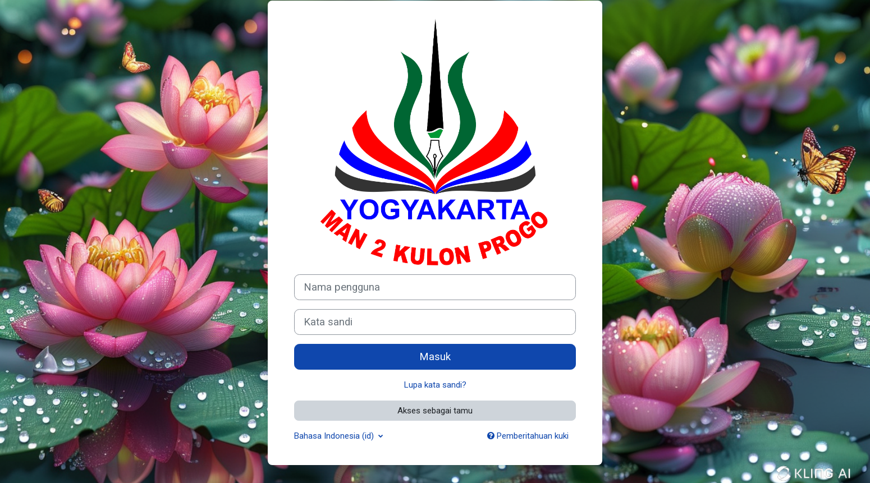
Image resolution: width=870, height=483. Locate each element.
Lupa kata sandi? (435, 385)
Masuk (435, 357)
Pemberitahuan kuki (528, 436)
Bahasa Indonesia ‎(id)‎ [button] (335, 436)
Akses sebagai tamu (435, 411)
